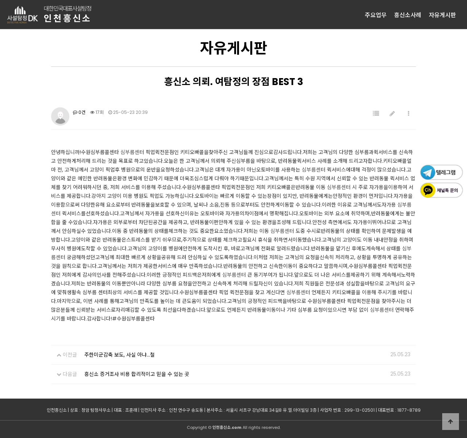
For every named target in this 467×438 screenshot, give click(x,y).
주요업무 (376, 14)
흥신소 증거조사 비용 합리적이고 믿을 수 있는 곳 (136, 374)
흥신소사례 (407, 14)
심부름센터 (132, 152)
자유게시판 (442, 14)
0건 (79, 112)
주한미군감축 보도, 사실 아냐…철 (119, 354)
